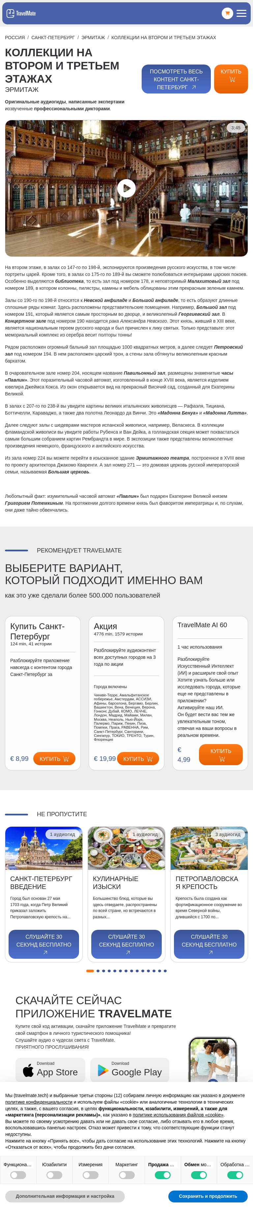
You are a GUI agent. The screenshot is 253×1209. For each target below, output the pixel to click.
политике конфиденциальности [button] (38, 1102)
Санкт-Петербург (53, 37)
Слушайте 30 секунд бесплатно (43, 945)
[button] (90, 971)
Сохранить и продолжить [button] (208, 1196)
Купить (231, 75)
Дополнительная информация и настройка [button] (65, 1196)
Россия (15, 37)
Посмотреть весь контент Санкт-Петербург (176, 80)
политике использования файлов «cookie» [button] (178, 1114)
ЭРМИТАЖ (93, 37)
